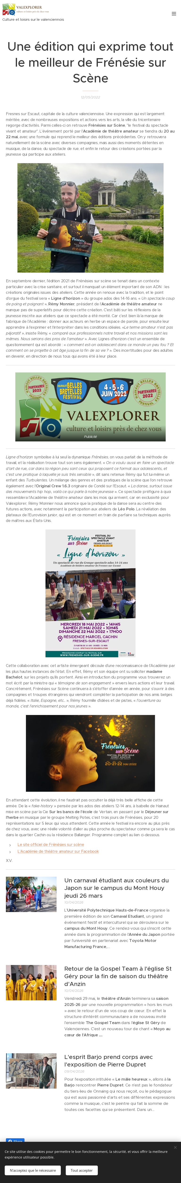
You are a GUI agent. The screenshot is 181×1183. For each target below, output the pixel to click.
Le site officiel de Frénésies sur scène (51, 844)
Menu (174, 13)
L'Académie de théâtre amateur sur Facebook (58, 851)
